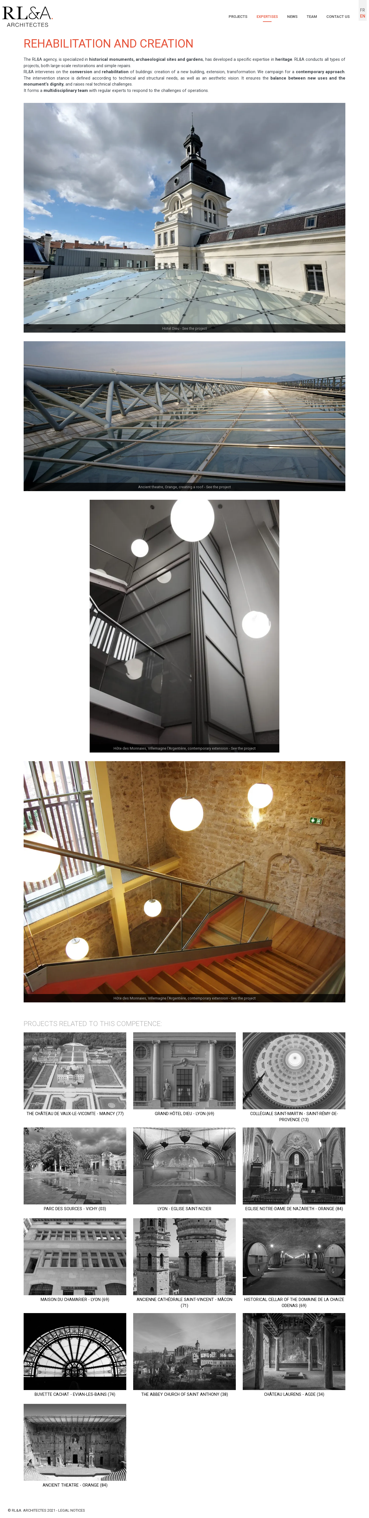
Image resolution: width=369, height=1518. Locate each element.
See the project (194, 328)
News (289, 16)
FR (362, 9)
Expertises (262, 16)
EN (362, 16)
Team (309, 16)
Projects (231, 16)
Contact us (337, 16)
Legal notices (71, 1510)
